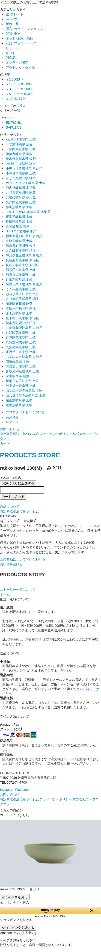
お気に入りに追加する (18, 483)
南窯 (17, 361)
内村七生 (21, 163)
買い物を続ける (11, 564)
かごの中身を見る (15, 897)
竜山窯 (19, 405)
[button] (50, 912)
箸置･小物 (13, 33)
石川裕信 (21, 139)
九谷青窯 (21, 192)
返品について (9, 506)
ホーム (5, 594)
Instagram (7, 789)
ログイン (12, 422)
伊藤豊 (19, 154)
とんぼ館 (21, 250)
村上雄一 (21, 386)
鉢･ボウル (13, 19)
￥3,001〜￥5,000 (19, 89)
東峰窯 (19, 241)
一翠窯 (19, 144)
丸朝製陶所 (24, 328)
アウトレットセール (20, 67)
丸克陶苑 (21, 337)
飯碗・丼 (12, 24)
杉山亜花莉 (24, 236)
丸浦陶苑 (21, 332)
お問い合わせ (9, 429)
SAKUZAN (13, 127)
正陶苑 (19, 217)
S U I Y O (21, 231)
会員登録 (12, 417)
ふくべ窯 (21, 289)
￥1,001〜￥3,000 (19, 84)
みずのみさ (24, 357)
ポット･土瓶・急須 (19, 38)
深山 (17, 376)
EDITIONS (13, 122)
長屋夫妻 (22, 265)
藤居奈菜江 (22, 294)
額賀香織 (21, 274)
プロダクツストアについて (25, 412)
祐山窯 (19, 400)
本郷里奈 (21, 308)
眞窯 (17, 226)
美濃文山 (21, 366)
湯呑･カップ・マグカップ (24, 29)
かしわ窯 (21, 178)
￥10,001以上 (15, 99)
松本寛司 (21, 323)
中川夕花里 (24, 255)
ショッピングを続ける (18, 927)
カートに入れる (13, 496)
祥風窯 (19, 221)
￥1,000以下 (15, 79)
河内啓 (21, 188)
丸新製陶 (21, 342)
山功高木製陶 (24, 390)
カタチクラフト (25, 183)
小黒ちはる (24, 168)
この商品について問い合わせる (22, 559)
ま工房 (19, 313)
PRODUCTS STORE (30, 455)
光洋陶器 (21, 202)
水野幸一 (21, 352)
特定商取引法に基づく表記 (19, 434)
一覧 (17, 110)
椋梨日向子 (22, 381)
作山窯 (19, 207)
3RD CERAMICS (28, 212)
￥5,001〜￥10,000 (19, 94)
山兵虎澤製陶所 (25, 395)
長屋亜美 (22, 260)
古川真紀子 (22, 299)
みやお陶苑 (22, 371)
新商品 (10, 58)
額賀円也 (21, 270)
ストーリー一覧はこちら (18, 589)
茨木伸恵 (21, 159)
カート (5, 443)
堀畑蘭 (19, 303)
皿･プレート (15, 14)
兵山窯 (19, 279)
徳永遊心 (21, 245)
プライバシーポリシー (56, 434)
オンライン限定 (17, 62)
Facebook (22, 789)
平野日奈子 (24, 284)
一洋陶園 (21, 149)
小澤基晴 (21, 173)
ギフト (10, 53)
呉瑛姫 (21, 197)
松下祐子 (22, 318)
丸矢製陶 (21, 347)
